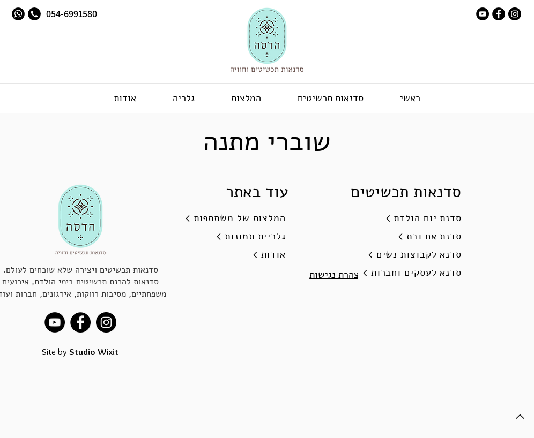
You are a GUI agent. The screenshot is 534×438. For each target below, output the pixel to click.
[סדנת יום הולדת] (407, 218)
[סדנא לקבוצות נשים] (407, 255)
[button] (330, 98)
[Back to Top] (519, 416)
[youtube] (482, 13)
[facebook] (498, 13)
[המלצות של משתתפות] (231, 218)
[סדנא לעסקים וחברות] (407, 273)
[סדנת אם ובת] (407, 237)
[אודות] (231, 255)
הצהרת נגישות (337, 274)
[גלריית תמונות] (231, 237)
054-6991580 (70, 13)
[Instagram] (514, 13)
